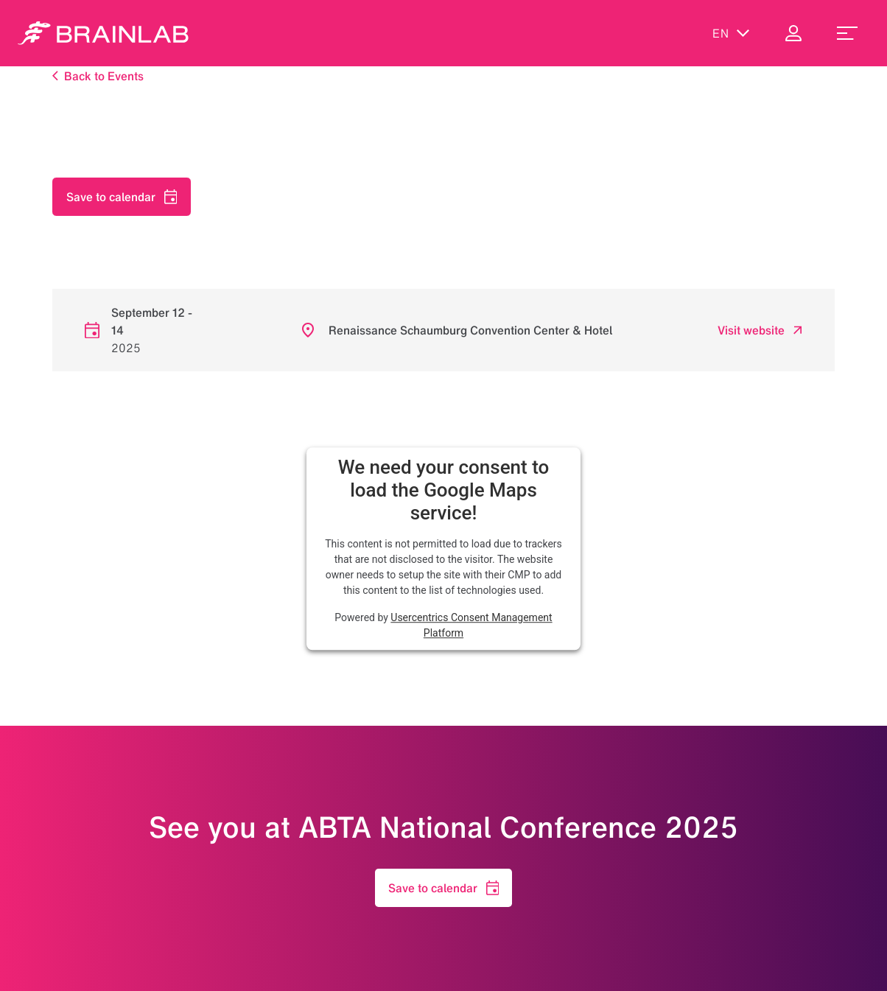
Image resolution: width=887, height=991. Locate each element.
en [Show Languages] (731, 33)
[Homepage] (103, 33)
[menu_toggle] (847, 33)
